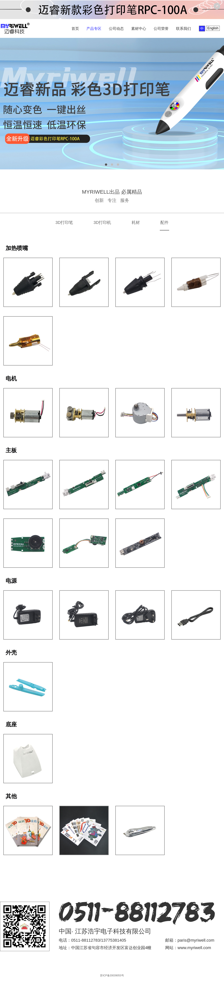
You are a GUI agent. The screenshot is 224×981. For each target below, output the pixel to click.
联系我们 (183, 28)
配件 (164, 222)
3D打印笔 (64, 222)
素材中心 (138, 28)
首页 (75, 28)
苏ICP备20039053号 (112, 975)
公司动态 (116, 28)
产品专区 (93, 28)
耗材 (136, 222)
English (212, 28)
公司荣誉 (161, 28)
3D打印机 (102, 222)
